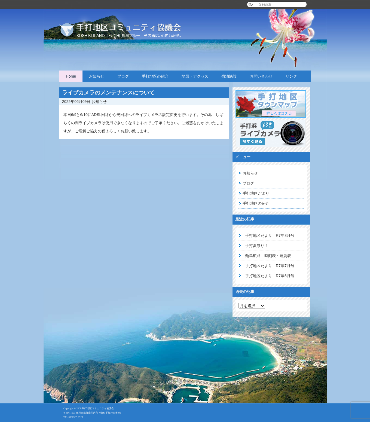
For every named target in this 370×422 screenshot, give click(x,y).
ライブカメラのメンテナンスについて (108, 93)
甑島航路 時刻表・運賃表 (268, 255)
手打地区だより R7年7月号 (269, 266)
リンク (291, 76)
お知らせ (96, 76)
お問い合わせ (261, 76)
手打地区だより (256, 193)
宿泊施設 (229, 76)
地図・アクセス (195, 76)
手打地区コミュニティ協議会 (127, 25)
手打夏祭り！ (256, 245)
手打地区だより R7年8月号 (269, 235)
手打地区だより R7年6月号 (269, 276)
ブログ (123, 76)
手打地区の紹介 (155, 76)
